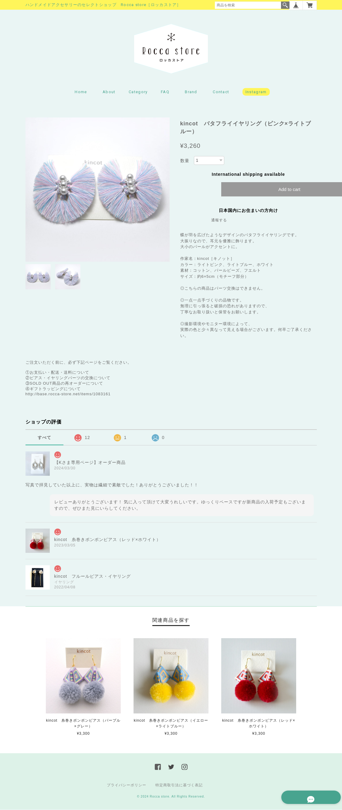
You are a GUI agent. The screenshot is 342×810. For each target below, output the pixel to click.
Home (81, 92)
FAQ (165, 92)
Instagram (256, 92)
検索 (285, 5)
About (109, 92)
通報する (219, 221)
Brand (191, 92)
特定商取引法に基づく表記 (179, 786)
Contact (221, 92)
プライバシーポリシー (126, 786)
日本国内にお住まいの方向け (248, 211)
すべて (44, 438)
